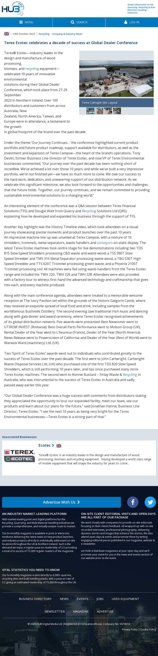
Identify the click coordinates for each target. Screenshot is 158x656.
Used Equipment (125, 599)
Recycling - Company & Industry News (60, 34)
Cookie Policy (148, 629)
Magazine (81, 611)
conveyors (105, 242)
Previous (82, 79)
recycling (32, 68)
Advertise (105, 611)
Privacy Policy (130, 629)
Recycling (89, 211)
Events (82, 599)
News (64, 599)
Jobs (99, 599)
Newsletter (55, 611)
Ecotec (44, 445)
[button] (26, 22)
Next (150, 79)
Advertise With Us (61, 502)
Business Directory (35, 599)
